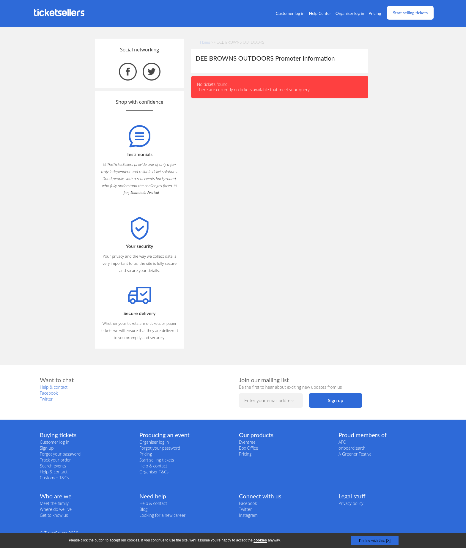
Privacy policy (351, 503)
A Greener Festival (355, 454)
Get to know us (54, 515)
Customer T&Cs (54, 478)
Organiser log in (350, 13)
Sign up (47, 448)
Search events (53, 466)
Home (205, 42)
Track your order (55, 460)
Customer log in (290, 13)
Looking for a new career (162, 515)
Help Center (320, 13)
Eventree (247, 442)
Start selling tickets (410, 12)
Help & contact (53, 387)
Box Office (248, 448)
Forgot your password (60, 454)
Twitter (46, 399)
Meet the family (54, 503)
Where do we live (56, 509)
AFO (342, 442)
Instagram (248, 515)
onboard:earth (352, 448)
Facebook (49, 393)
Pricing (375, 13)
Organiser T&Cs (154, 472)
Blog (143, 509)
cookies (260, 540)
